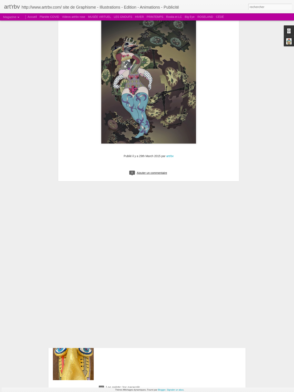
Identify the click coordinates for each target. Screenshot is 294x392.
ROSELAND (205, 16)
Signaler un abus (175, 390)
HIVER (139, 16)
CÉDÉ (220, 16)
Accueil (32, 16)
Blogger (161, 390)
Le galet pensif (116, 294)
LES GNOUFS (123, 16)
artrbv (170, 91)
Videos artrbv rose (73, 16)
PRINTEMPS (155, 16)
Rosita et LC (174, 16)
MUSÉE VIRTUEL (99, 16)
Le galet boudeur (118, 341)
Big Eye (190, 16)
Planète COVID (49, 16)
